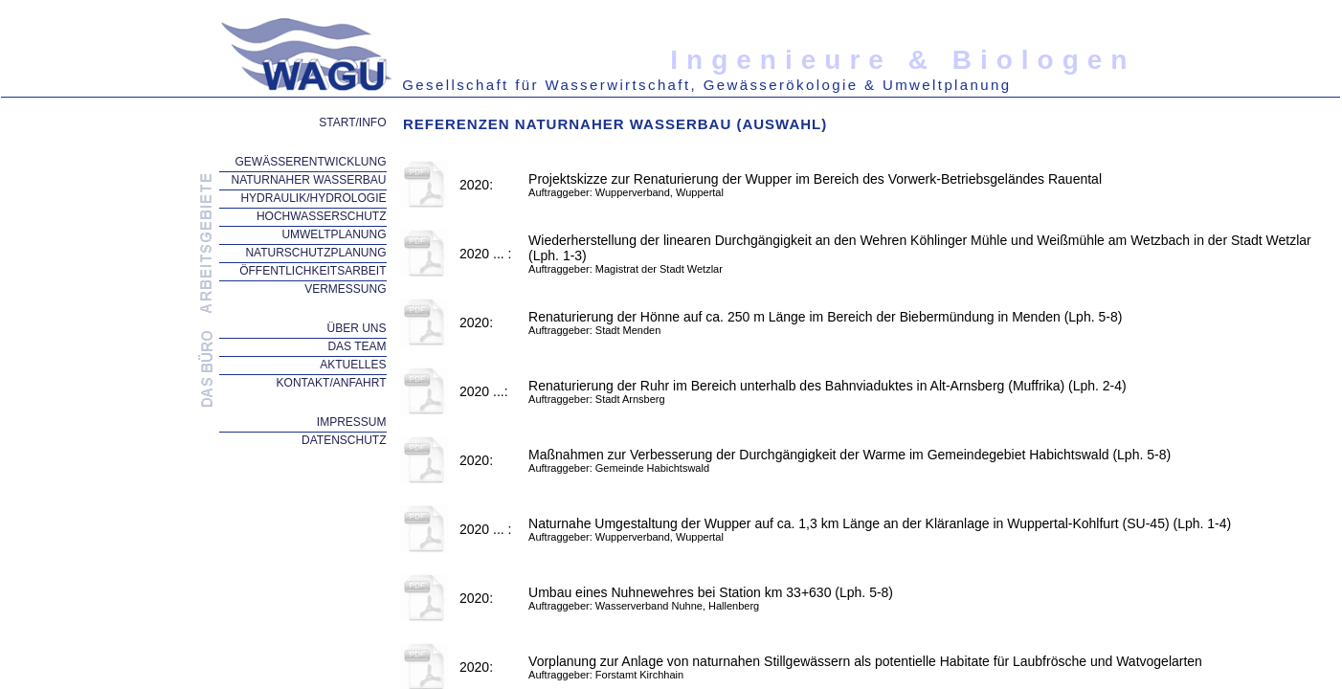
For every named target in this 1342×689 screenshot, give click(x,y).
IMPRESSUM (352, 422)
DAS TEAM (356, 346)
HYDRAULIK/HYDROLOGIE (313, 198)
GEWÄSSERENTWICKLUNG (310, 161)
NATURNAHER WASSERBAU (308, 180)
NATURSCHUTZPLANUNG (315, 252)
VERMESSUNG (345, 289)
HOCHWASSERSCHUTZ (322, 216)
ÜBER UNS (356, 328)
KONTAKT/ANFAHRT (332, 382)
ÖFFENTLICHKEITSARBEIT (312, 271)
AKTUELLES (353, 364)
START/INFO (352, 122)
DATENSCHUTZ (344, 440)
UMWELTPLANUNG (333, 234)
